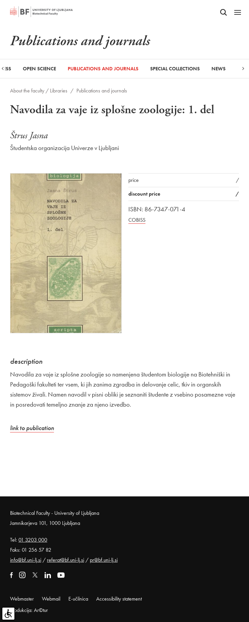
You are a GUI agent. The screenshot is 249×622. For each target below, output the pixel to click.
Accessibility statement (119, 598)
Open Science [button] (39, 68)
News (218, 68)
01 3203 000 (32, 539)
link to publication (32, 428)
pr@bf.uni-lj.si (104, 559)
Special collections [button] (175, 68)
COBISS (136, 219)
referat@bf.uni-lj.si (65, 559)
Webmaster (22, 598)
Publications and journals (103, 68)
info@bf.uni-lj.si (25, 559)
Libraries (58, 90)
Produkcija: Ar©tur (29, 610)
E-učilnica (78, 598)
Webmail (51, 598)
